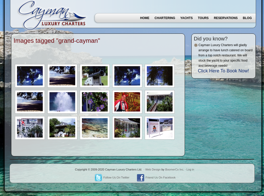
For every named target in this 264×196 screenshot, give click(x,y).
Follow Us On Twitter (112, 177)
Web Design (153, 169)
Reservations (226, 18)
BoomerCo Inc (174, 169)
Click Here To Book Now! (223, 70)
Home (144, 18)
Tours (203, 18)
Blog (247, 18)
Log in (190, 169)
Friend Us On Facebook (156, 177)
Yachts (186, 18)
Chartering (165, 18)
